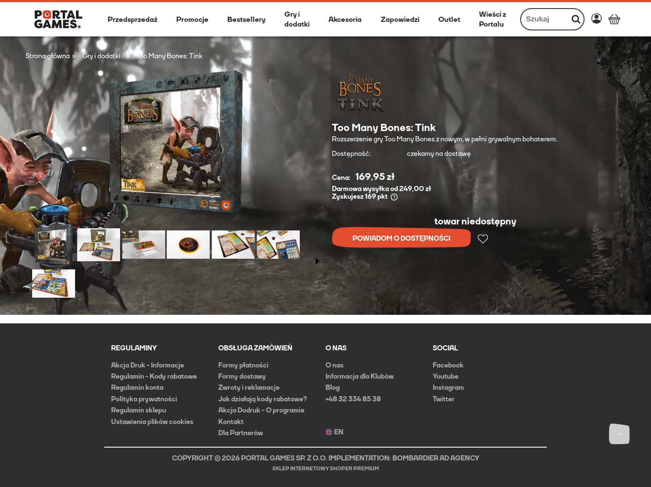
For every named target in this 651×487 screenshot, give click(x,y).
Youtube (445, 376)
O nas (335, 365)
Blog (333, 387)
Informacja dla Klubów (360, 376)
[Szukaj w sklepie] (545, 19)
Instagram (448, 387)
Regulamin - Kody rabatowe (154, 376)
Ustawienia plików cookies (152, 421)
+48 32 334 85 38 (353, 398)
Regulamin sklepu (138, 410)
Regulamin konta (137, 387)
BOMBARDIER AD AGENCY (435, 458)
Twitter (444, 398)
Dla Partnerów (240, 432)
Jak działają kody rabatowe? (262, 398)
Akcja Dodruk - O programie (261, 410)
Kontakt (231, 421)
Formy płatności (243, 365)
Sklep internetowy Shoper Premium (325, 468)
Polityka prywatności (144, 398)
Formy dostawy (242, 376)
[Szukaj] (576, 19)
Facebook (448, 365)
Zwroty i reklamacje (249, 387)
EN (335, 432)
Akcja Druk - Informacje (147, 365)
